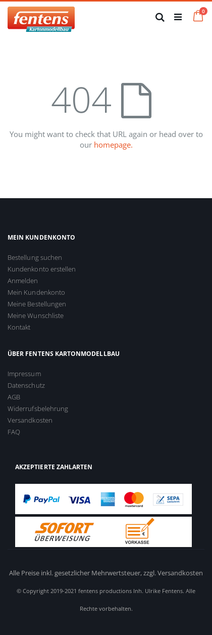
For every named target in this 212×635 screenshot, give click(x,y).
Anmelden (23, 280)
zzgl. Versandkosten (173, 572)
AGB (14, 396)
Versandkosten (30, 420)
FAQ (14, 431)
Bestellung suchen (35, 257)
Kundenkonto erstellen (42, 269)
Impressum (24, 373)
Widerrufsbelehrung (38, 408)
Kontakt (19, 327)
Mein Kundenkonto (36, 292)
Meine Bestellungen (37, 303)
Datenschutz (26, 385)
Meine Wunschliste (36, 315)
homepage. (113, 145)
